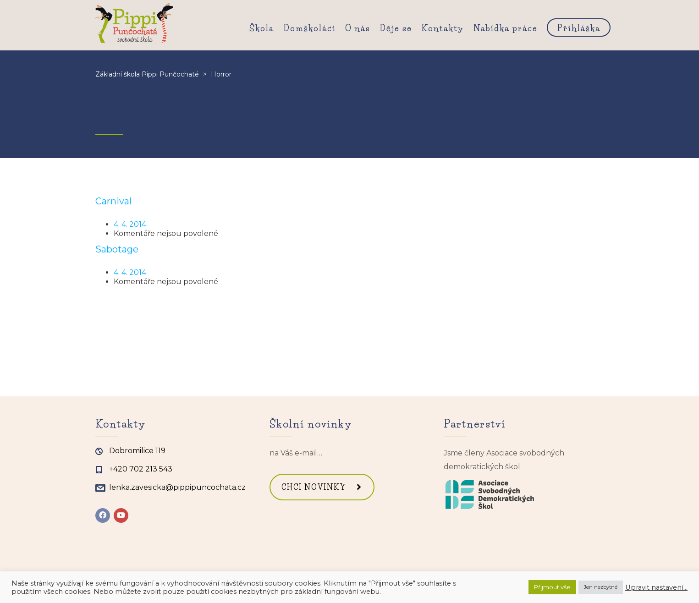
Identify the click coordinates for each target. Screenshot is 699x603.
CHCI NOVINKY (321, 487)
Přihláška (578, 28)
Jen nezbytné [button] (600, 587)
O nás (357, 28)
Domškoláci (309, 28)
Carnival (113, 201)
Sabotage (116, 249)
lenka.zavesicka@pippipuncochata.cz (177, 487)
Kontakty (442, 28)
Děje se (396, 28)
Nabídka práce (505, 28)
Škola (261, 28)
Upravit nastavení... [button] (656, 587)
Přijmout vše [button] (552, 587)
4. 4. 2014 (130, 224)
